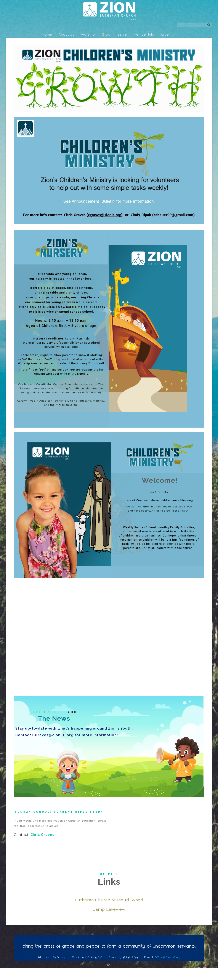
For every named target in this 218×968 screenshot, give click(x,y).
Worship (88, 34)
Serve (122, 34)
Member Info (143, 34)
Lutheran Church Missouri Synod (109, 901)
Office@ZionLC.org (168, 958)
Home (47, 34)
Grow (106, 34)
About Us (66, 34)
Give (165, 34)
